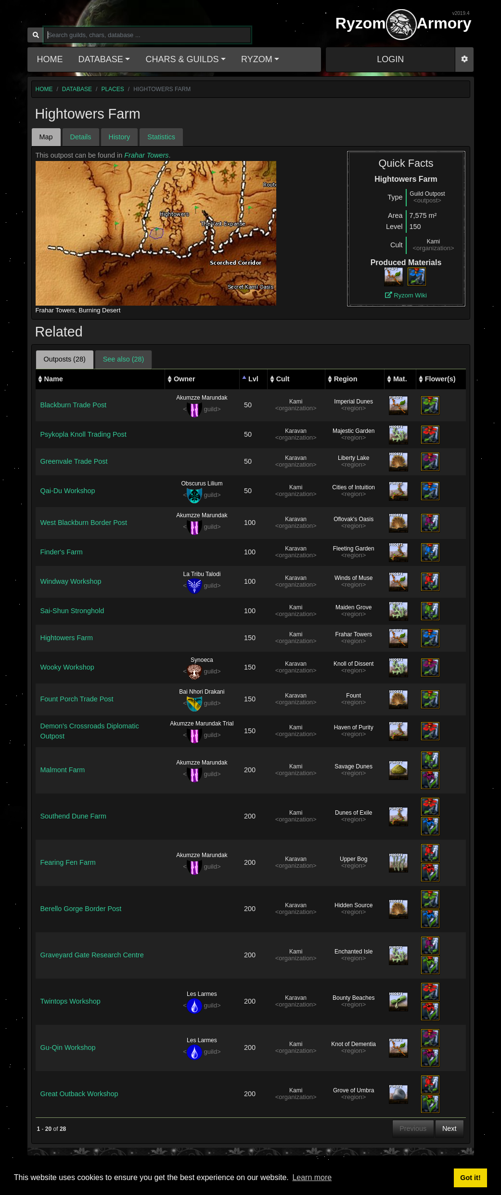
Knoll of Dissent (353, 663)
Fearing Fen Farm (68, 862)
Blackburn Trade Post (73, 405)
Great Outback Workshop (79, 1094)
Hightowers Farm (66, 638)
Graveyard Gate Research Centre (92, 955)
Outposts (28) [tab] (65, 359)
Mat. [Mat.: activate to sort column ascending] (400, 379)
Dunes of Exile (353, 812)
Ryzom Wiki (406, 295)
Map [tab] (46, 137)
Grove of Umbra (353, 1090)
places (112, 89)
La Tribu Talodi (201, 574)
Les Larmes (202, 994)
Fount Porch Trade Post (77, 699)
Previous (412, 1128)
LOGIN (390, 59)
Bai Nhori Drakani (201, 691)
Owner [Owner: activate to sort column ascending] (184, 379)
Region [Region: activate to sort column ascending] (346, 379)
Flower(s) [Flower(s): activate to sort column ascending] (440, 379)
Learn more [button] (312, 1177)
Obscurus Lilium (201, 483)
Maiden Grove (353, 607)
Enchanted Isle (353, 951)
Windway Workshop (71, 581)
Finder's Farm (61, 552)
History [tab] (119, 137)
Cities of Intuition (353, 487)
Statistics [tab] (161, 137)
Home (50, 59)
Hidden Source (353, 905)
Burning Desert (100, 310)
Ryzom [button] (256, 59)
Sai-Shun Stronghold (72, 611)
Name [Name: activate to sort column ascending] (53, 379)
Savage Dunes (353, 766)
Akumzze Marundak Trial (201, 723)
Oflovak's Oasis (353, 519)
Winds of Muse (353, 578)
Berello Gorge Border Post (81, 909)
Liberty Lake (353, 458)
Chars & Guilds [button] (181, 59)
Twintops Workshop (70, 1001)
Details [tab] (80, 137)
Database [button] (100, 59)
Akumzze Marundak (201, 397)
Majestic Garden (353, 431)
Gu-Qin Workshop (68, 1047)
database (77, 89)
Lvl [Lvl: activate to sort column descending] (253, 379)
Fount (353, 695)
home (44, 89)
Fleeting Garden (353, 548)
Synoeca (202, 660)
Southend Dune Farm (73, 816)
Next (449, 1128)
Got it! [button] (470, 1178)
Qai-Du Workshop (67, 491)
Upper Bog (353, 859)
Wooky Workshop (67, 667)
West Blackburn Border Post (84, 522)
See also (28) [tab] (123, 359)
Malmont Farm (62, 770)
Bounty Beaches (353, 997)
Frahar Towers (146, 155)
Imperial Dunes (353, 401)
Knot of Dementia (353, 1044)
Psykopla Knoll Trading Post (83, 434)
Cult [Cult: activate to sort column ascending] (283, 379)
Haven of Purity (353, 727)
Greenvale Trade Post (74, 461)
